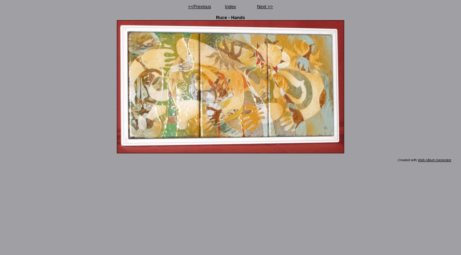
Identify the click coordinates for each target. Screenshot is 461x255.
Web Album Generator (434, 160)
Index (230, 6)
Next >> (265, 6)
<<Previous (199, 6)
